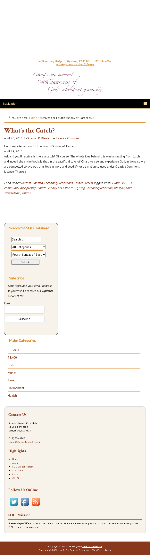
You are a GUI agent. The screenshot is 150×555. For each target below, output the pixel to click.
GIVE (11, 365)
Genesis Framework (80, 550)
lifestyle (119, 188)
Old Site (16, 478)
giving (81, 188)
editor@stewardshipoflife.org (75, 64)
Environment (16, 388)
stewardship (12, 193)
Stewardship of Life (75, 30)
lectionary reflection (99, 188)
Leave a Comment (68, 138)
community (11, 188)
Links (15, 474)
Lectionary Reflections (58, 183)
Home (15, 459)
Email (7, 303)
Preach (78, 183)
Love (129, 188)
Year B (88, 183)
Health (12, 395)
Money (12, 373)
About (15, 462)
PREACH (13, 350)
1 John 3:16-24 (122, 183)
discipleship (28, 188)
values (26, 193)
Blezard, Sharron (32, 183)
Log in (108, 550)
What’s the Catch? (29, 130)
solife (62, 550)
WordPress (98, 550)
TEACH (12, 357)
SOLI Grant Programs (23, 466)
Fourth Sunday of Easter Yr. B (56, 188)
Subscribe (17, 470)
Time (11, 380)
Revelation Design (92, 546)
